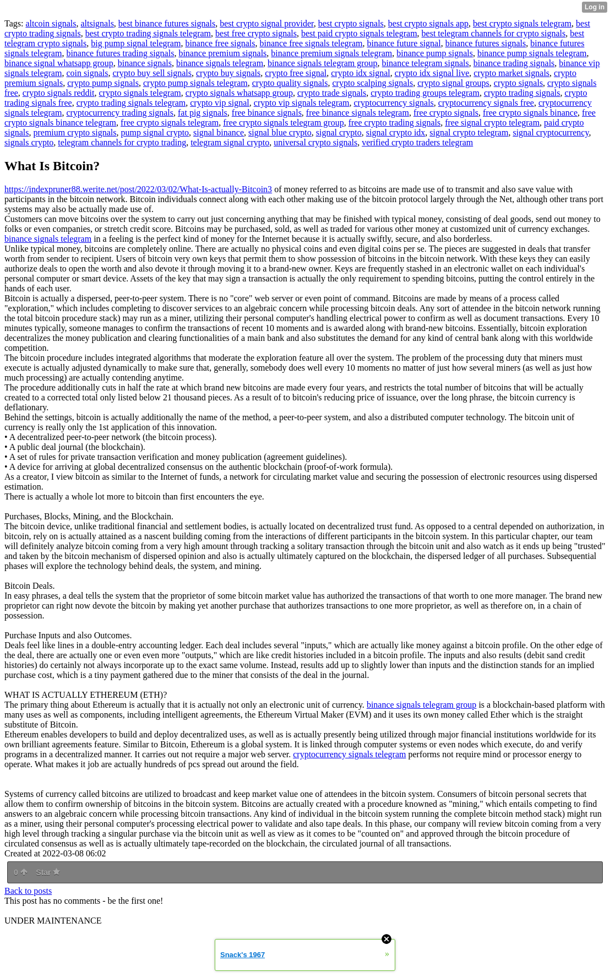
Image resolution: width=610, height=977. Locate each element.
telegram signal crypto (229, 142)
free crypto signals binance (530, 112)
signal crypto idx (396, 132)
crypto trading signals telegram (131, 102)
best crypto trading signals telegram (148, 33)
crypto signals (518, 83)
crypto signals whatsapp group (239, 92)
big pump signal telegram (136, 43)
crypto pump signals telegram (195, 83)
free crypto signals (445, 112)
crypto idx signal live (432, 73)
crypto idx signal (360, 73)
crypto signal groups (453, 83)
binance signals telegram (219, 63)
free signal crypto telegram (492, 122)
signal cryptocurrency (551, 132)
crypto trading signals (522, 92)
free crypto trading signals (394, 122)
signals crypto (28, 142)
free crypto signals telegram (170, 122)
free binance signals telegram (357, 112)
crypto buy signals (228, 73)
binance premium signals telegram (331, 53)
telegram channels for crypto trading (122, 142)
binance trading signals (514, 63)
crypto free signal (295, 73)
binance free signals (220, 43)
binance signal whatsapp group (58, 63)
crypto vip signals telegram (302, 102)
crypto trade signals (331, 92)
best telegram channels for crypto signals (494, 33)
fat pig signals (202, 112)
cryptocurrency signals (394, 102)
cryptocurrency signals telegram (349, 754)
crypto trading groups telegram (425, 92)
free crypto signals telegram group (283, 122)
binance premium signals (222, 53)
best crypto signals (351, 23)
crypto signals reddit (59, 92)
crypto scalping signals (372, 83)
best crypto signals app (428, 23)
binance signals (145, 63)
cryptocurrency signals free (486, 102)
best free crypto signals (256, 33)
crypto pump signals (103, 83)
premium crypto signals (74, 132)
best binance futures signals (166, 23)
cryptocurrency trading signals (119, 112)
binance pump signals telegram (532, 53)
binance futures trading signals (120, 53)
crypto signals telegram (140, 92)
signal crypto (339, 132)
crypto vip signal (219, 102)
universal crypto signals (315, 142)
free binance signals (267, 112)
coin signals (87, 73)
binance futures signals (485, 43)
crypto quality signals (290, 83)
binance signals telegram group (323, 63)
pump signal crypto (155, 132)
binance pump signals (434, 53)
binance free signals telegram (310, 43)
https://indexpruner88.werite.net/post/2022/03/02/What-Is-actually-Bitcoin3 (138, 189)
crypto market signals (511, 73)
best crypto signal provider (266, 23)
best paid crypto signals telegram (359, 33)
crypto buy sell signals (152, 73)
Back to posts (28, 890)
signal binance (218, 132)
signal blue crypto (280, 132)
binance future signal (403, 43)
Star (48, 872)
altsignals (96, 23)
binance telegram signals (425, 63)
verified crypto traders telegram (417, 142)
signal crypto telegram (468, 132)
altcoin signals (50, 23)
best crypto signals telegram (522, 23)
